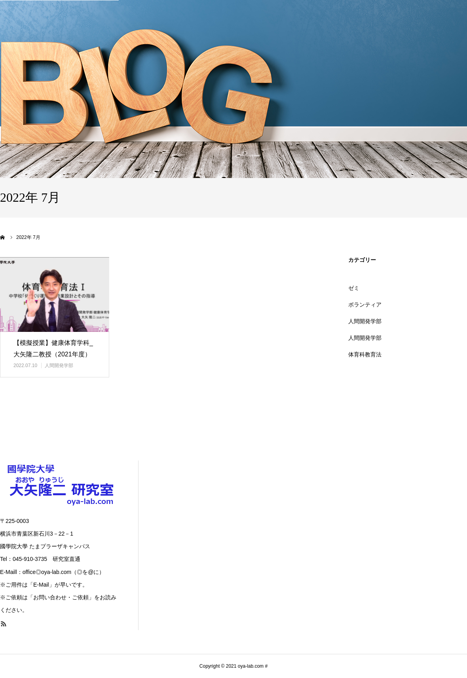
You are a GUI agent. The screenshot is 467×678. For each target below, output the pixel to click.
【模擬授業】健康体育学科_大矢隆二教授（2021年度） (53, 348)
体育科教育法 (365, 354)
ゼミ (353, 288)
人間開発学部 (59, 365)
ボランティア (365, 304)
